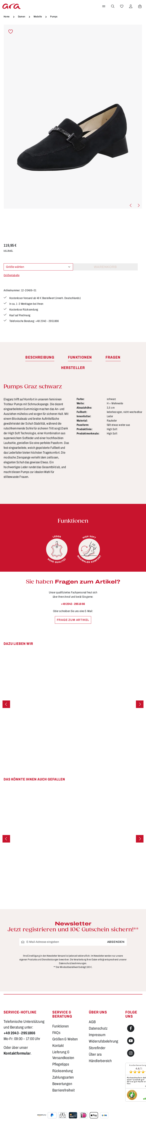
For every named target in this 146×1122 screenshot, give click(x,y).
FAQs (56, 1033)
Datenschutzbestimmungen (72, 963)
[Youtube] (130, 1040)
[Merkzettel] (121, 6)
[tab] (39, 357)
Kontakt (58, 1045)
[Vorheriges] (131, 205)
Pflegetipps (60, 1064)
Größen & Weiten (65, 1039)
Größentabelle (11, 275)
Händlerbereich (100, 1061)
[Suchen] (112, 6)
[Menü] (103, 6)
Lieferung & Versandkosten (63, 1055)
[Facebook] (130, 1028)
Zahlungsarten (63, 1077)
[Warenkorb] (140, 6)
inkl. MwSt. (8, 250)
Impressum (97, 1035)
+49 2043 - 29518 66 (73, 603)
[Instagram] (130, 1053)
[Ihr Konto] (130, 6)
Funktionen (60, 1026)
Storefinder (97, 1048)
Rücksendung (62, 1071)
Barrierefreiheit (63, 1090)
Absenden (116, 941)
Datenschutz (98, 1028)
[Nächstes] (138, 205)
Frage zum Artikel (73, 619)
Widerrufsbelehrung (103, 1041)
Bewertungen (62, 1084)
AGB (92, 1022)
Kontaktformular (17, 1053)
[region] (73, 117)
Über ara (95, 1054)
